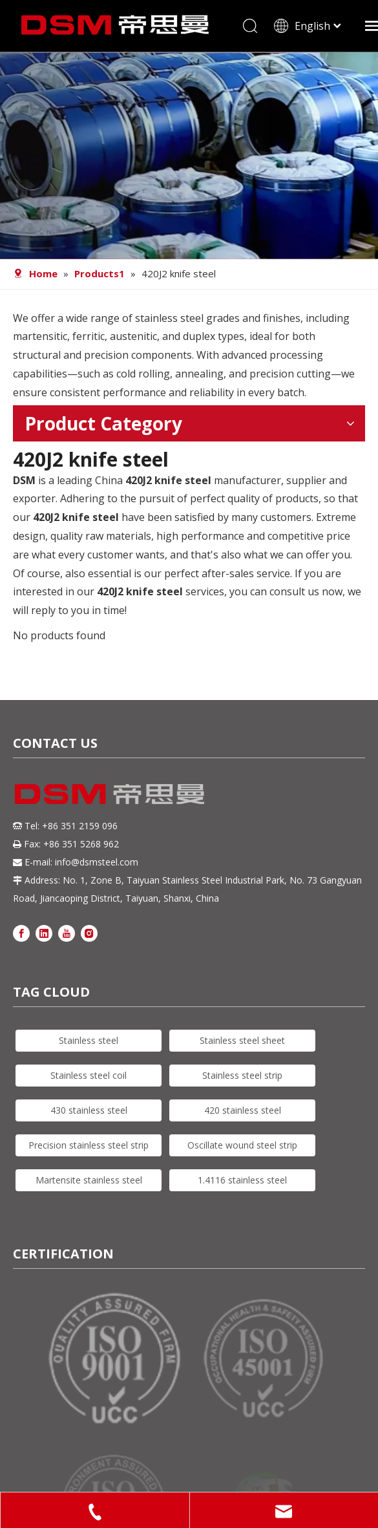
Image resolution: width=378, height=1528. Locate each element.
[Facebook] (21, 933)
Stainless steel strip (242, 1075)
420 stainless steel (242, 1110)
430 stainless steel (88, 1110)
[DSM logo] (110, 792)
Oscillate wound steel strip (242, 1145)
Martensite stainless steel (89, 1180)
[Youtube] (66, 933)
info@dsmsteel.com (96, 862)
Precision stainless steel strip (88, 1145)
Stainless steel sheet (242, 1040)
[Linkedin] (44, 933)
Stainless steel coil (88, 1075)
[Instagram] (89, 933)
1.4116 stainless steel (242, 1180)
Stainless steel (88, 1040)
